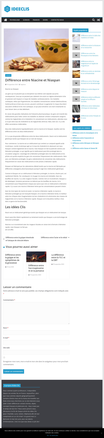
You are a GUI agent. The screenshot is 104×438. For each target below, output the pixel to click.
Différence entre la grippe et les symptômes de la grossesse (13, 258)
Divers (45, 20)
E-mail (6, 338)
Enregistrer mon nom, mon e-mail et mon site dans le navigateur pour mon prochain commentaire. (35, 363)
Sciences (26, 20)
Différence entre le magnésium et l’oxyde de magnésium (89, 63)
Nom (5, 328)
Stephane (23, 84)
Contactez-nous (57, 20)
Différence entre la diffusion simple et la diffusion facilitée (90, 99)
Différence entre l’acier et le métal (55, 237)
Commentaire (9, 300)
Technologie (15, 20)
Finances (36, 20)
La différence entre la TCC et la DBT (58, 257)
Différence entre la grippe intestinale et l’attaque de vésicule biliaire (18, 239)
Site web (6, 348)
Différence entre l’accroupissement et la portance (36, 268)
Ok (48, 435)
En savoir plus (54, 435)
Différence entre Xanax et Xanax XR (84, 148)
